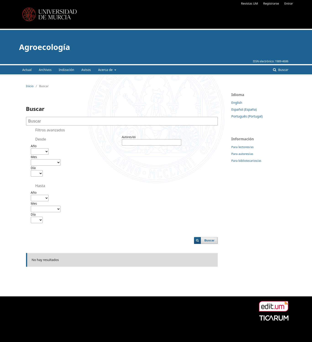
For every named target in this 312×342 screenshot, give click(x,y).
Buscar (282, 70)
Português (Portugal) (247, 116)
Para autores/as (242, 154)
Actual (27, 70)
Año (34, 146)
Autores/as (129, 137)
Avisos (86, 70)
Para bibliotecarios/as (246, 161)
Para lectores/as (242, 147)
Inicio (30, 86)
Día (33, 168)
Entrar (288, 3)
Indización (66, 70)
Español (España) (244, 109)
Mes (34, 157)
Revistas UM (249, 3)
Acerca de (105, 70)
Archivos (45, 70)
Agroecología (44, 47)
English (236, 102)
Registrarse (271, 3)
